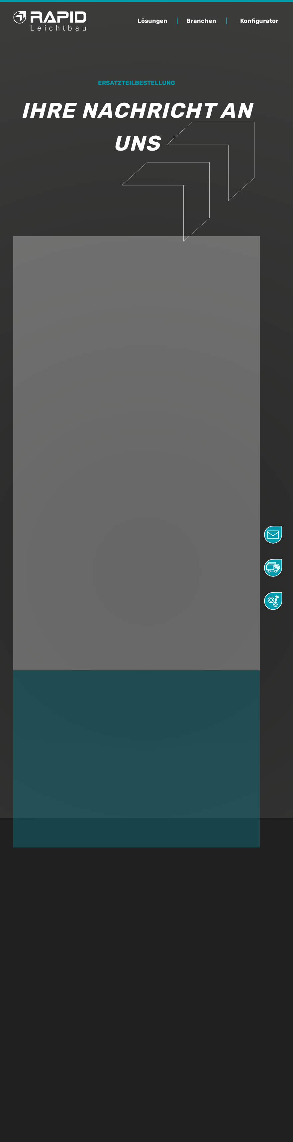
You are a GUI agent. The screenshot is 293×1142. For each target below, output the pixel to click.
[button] (159, 21)
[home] (49, 21)
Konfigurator (259, 21)
